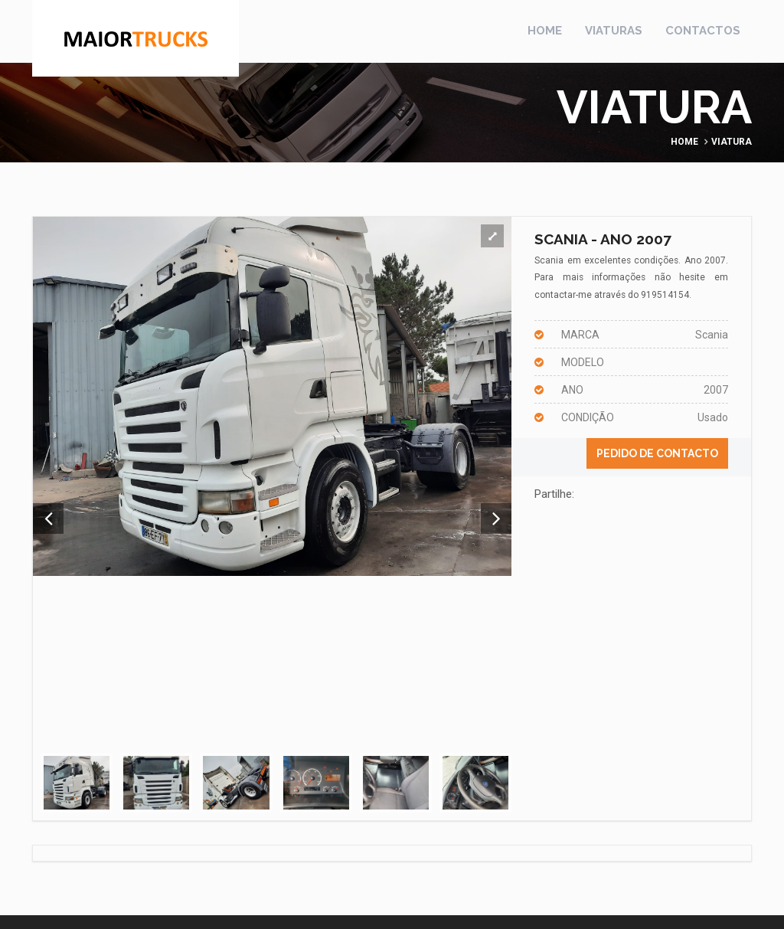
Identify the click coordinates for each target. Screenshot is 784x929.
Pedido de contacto (657, 453)
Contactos (702, 31)
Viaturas (613, 31)
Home (545, 31)
